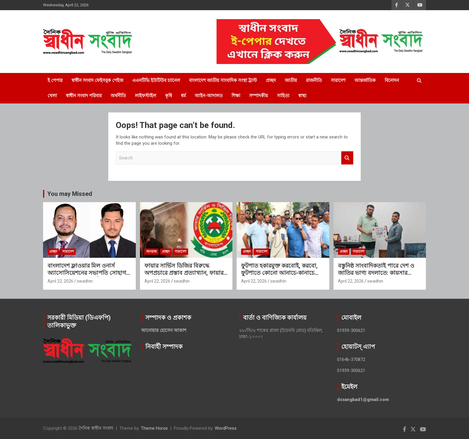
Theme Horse (154, 428)
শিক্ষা (236, 95)
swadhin (85, 281)
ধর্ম (183, 95)
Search (347, 158)
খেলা (52, 95)
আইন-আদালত (209, 95)
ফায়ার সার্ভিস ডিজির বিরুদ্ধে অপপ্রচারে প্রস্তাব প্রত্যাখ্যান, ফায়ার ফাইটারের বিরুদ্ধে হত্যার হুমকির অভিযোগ (183, 276)
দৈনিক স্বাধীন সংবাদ (96, 428)
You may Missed (69, 193)
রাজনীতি (314, 80)
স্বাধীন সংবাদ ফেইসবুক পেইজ (97, 80)
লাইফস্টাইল (145, 95)
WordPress (226, 428)
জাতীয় (291, 80)
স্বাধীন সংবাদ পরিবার (84, 95)
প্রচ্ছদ (271, 80)
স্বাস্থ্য (302, 95)
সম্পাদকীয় (258, 95)
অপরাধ (151, 251)
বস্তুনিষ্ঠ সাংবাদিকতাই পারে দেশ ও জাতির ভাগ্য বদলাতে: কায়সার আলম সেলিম (376, 273)
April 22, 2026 (60, 281)
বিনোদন (392, 80)
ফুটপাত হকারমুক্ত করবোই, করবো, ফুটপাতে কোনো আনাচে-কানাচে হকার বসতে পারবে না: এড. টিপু (279, 273)
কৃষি (168, 95)
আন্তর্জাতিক (365, 80)
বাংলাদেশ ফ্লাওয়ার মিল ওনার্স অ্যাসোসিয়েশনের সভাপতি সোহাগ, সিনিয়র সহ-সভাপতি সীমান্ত (87, 273)
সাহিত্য (283, 95)
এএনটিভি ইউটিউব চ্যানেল (156, 80)
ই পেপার (55, 80)
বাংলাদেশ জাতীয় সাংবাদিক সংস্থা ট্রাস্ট (223, 80)
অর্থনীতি (118, 95)
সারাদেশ (338, 80)
